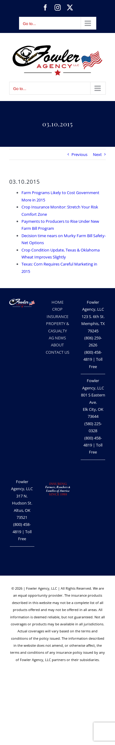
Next (97, 154)
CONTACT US (57, 352)
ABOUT (57, 345)
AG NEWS (57, 338)
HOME (57, 302)
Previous (79, 154)
